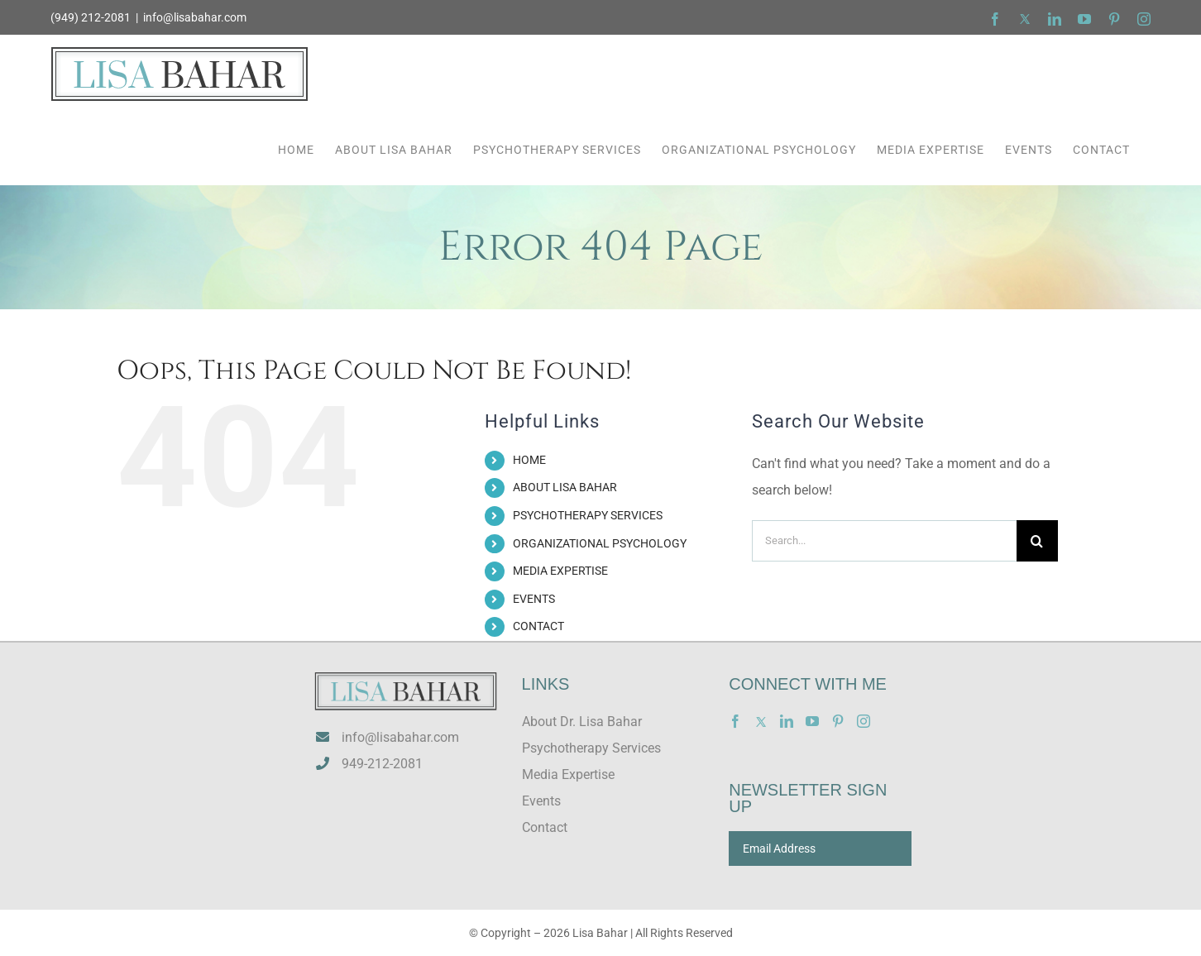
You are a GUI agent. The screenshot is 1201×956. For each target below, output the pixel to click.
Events (541, 801)
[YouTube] (812, 721)
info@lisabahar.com (194, 17)
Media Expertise (568, 774)
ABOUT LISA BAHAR (565, 487)
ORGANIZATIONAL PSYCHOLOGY (600, 543)
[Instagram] (863, 721)
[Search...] (884, 541)
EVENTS (534, 598)
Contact (544, 827)
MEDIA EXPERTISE (560, 570)
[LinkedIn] (786, 721)
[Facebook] (735, 721)
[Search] (1037, 541)
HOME (529, 459)
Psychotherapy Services (591, 748)
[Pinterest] (838, 721)
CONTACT (538, 626)
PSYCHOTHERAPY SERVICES (588, 515)
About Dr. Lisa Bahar (582, 721)
